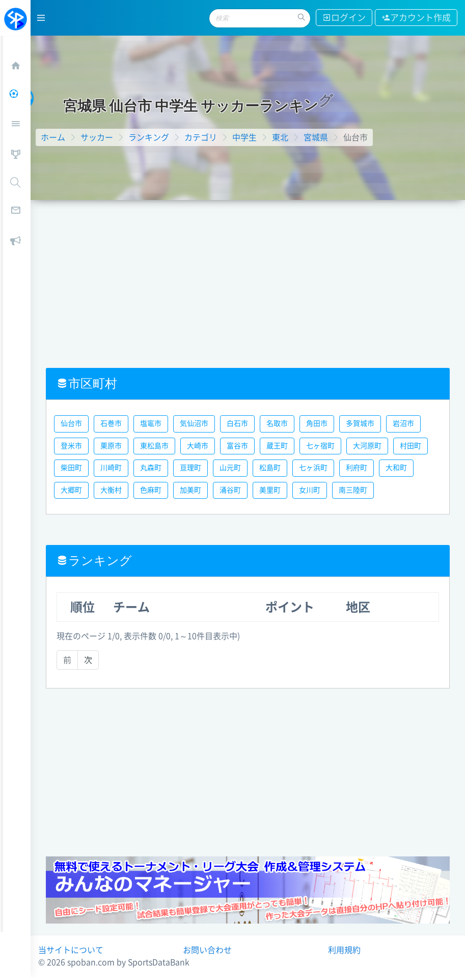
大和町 (396, 467)
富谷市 (237, 445)
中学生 (244, 137)
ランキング (148, 137)
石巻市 (111, 423)
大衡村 (111, 490)
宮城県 (316, 137)
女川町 (309, 490)
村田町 (410, 445)
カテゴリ (200, 137)
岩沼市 (403, 423)
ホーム (53, 137)
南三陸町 (353, 490)
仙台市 (71, 423)
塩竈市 (150, 423)
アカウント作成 (416, 17)
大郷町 (71, 490)
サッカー (96, 137)
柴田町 (71, 467)
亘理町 (190, 467)
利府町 (356, 467)
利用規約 (344, 950)
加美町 (190, 490)
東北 (280, 137)
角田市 (316, 423)
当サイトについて (70, 950)
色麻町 (150, 490)
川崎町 (111, 467)
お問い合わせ (207, 950)
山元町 (230, 467)
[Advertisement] (248, 276)
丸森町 (150, 467)
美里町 (270, 490)
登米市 (71, 445)
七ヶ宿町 (320, 445)
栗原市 (111, 445)
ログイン (344, 17)
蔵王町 (277, 445)
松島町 (270, 467)
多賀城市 (360, 423)
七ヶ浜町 (313, 467)
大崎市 (197, 445)
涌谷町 (230, 490)
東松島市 (154, 445)
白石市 (237, 423)
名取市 (277, 423)
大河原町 (367, 445)
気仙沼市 (194, 423)
